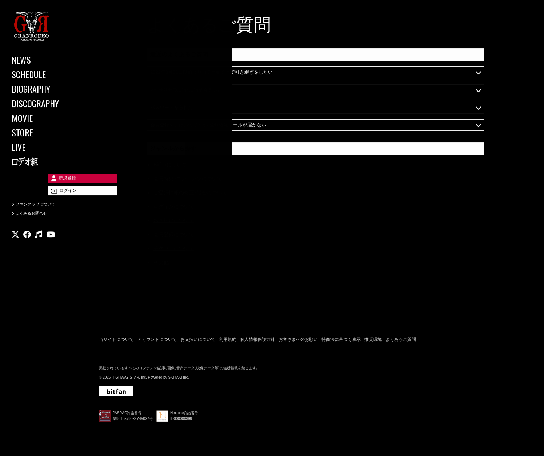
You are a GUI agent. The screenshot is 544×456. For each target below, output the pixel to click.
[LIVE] (44, 146)
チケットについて (173, 249)
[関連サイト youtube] (50, 245)
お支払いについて (173, 221)
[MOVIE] (44, 117)
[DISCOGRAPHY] (44, 103)
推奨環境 (373, 341)
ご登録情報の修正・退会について (190, 193)
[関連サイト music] (38, 245)
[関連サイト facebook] (27, 245)
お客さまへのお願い (298, 341)
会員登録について (173, 235)
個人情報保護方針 (257, 341)
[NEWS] (44, 59)
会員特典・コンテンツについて (187, 179)
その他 (161, 263)
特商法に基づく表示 (341, 341)
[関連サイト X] (15, 245)
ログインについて (173, 207)
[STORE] (44, 132)
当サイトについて (116, 341)
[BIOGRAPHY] (44, 88)
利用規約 (227, 341)
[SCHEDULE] (44, 74)
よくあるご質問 (400, 341)
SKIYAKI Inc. (178, 379)
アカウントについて (157, 341)
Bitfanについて (170, 166)
